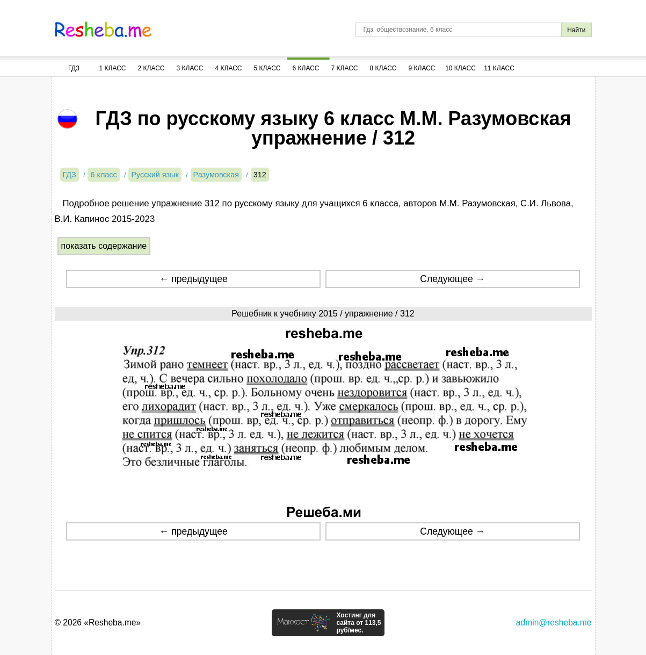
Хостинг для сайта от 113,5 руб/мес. (358, 622)
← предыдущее (193, 278)
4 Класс (228, 68)
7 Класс (344, 68)
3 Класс (190, 68)
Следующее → (452, 278)
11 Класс (499, 68)
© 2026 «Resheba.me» (98, 622)
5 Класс (267, 68)
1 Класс (112, 68)
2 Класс (151, 68)
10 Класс (460, 68)
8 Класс (383, 68)
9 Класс (422, 68)
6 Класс (306, 68)
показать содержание (104, 245)
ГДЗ (73, 68)
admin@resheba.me (554, 622)
